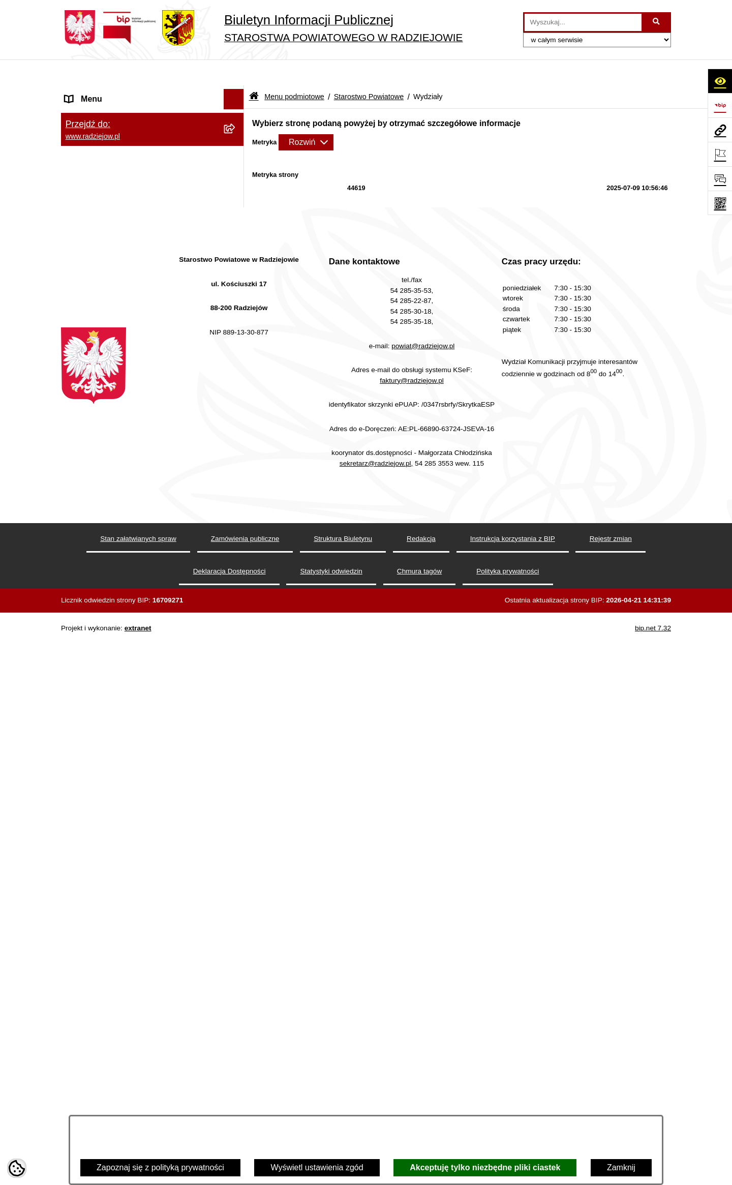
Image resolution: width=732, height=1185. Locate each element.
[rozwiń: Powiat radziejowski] (236, 120)
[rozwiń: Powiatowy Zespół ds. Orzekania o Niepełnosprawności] (236, 624)
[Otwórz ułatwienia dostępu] (720, 81)
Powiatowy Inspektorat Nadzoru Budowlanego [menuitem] (122, 1082)
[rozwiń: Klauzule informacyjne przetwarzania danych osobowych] (236, 1004)
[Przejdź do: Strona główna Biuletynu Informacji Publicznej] (254, 71)
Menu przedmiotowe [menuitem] (101, 942)
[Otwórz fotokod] (720, 203)
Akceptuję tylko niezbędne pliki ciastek (485, 1167)
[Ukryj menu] (234, 73)
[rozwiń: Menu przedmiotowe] (236, 943)
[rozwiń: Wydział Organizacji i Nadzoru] (236, 480)
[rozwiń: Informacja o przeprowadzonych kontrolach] (236, 769)
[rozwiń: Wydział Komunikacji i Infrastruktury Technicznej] (236, 402)
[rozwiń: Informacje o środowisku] (236, 1057)
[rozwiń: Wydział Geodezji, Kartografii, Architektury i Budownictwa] (236, 363)
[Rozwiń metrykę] (306, 116)
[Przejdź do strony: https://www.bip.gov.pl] (720, 105)
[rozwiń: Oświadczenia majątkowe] (236, 889)
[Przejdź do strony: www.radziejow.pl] (720, 129)
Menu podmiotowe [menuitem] (98, 93)
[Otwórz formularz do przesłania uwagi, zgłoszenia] (720, 178)
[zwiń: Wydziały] (236, 336)
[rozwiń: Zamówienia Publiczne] (236, 742)
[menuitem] (152, 120)
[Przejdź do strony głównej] (262, 28)
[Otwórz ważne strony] (720, 154)
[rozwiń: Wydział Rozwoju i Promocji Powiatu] (236, 507)
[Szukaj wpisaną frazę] (657, 22)
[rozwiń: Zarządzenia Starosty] (236, 808)
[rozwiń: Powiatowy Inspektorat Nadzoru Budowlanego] (236, 1077)
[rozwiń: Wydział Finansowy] (236, 597)
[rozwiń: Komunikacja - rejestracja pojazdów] (236, 441)
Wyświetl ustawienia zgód (316, 1167)
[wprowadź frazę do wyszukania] (583, 22)
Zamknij (621, 1167)
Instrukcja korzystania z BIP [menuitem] (115, 983)
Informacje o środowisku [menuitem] (109, 1056)
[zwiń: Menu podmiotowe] (236, 94)
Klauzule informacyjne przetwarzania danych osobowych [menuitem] (131, 1009)
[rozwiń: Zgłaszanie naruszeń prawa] (236, 835)
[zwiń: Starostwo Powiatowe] (236, 174)
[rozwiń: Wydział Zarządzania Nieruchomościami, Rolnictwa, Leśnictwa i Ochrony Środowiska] (236, 546)
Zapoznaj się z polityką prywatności (160, 1167)
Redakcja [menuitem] (82, 962)
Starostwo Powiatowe (369, 70)
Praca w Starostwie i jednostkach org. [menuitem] (133, 1035)
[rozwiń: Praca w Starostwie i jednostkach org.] (236, 1036)
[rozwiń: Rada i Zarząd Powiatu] (236, 147)
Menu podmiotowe (294, 70)
